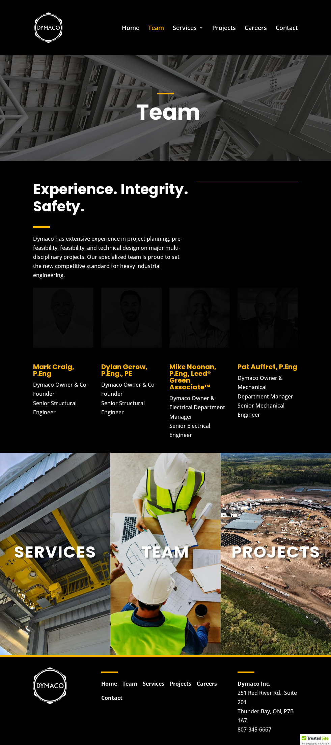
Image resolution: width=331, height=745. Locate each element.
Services (185, 28)
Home (130, 28)
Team (156, 28)
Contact (287, 28)
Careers (256, 28)
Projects (224, 28)
